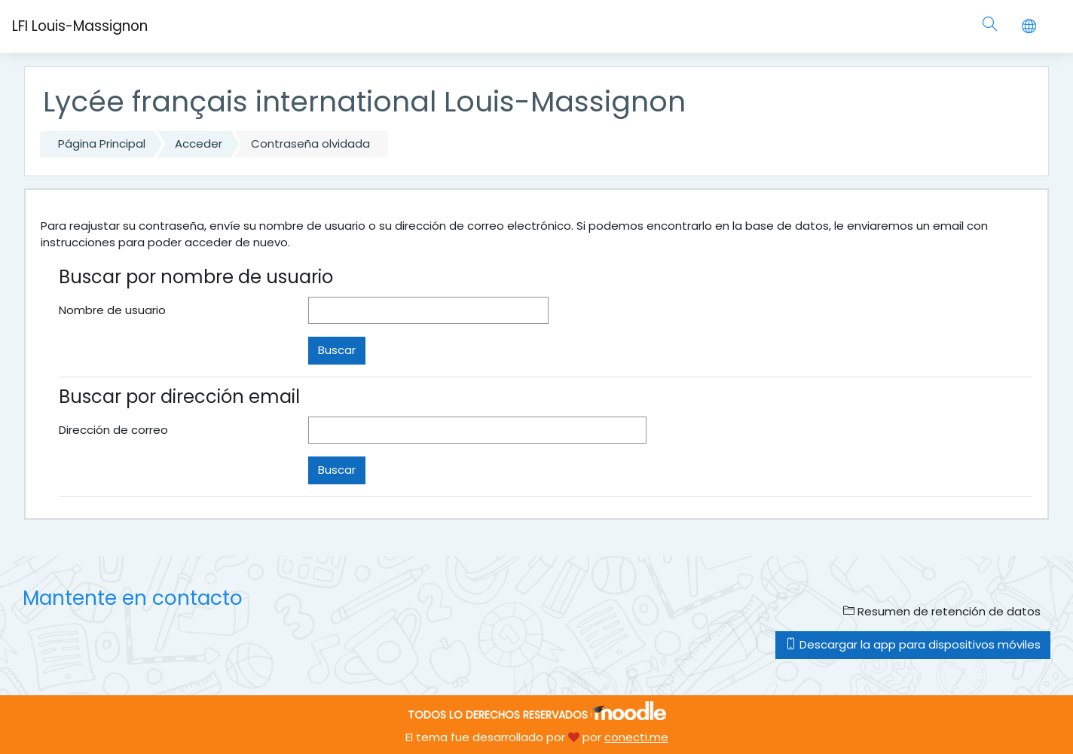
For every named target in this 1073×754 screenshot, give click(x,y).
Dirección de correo (113, 430)
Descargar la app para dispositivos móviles (913, 644)
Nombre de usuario (112, 310)
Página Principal (101, 143)
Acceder (198, 143)
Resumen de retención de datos (942, 611)
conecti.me (636, 737)
